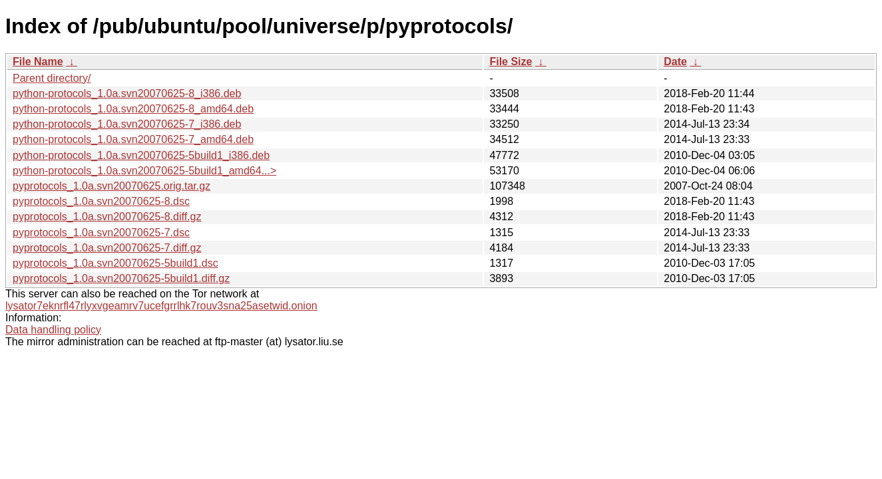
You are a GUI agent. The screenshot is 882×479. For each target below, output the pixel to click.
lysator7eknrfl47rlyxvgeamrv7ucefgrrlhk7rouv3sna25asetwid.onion (161, 305)
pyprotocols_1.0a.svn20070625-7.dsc (101, 232)
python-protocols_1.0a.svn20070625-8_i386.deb (127, 93)
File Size (510, 61)
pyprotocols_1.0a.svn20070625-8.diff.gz (107, 216)
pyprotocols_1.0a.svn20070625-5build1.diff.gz (121, 278)
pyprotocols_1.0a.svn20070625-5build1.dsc (115, 263)
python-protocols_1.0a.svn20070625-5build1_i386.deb (141, 155)
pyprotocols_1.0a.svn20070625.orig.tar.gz (111, 186)
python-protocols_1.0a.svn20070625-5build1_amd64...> (144, 170)
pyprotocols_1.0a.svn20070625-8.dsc (101, 201)
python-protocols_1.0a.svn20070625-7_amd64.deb (133, 139)
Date (675, 61)
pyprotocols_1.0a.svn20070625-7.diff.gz (107, 247)
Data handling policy (53, 329)
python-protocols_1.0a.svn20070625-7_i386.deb (127, 124)
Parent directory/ (52, 78)
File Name (38, 61)
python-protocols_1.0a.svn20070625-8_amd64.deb (133, 108)
